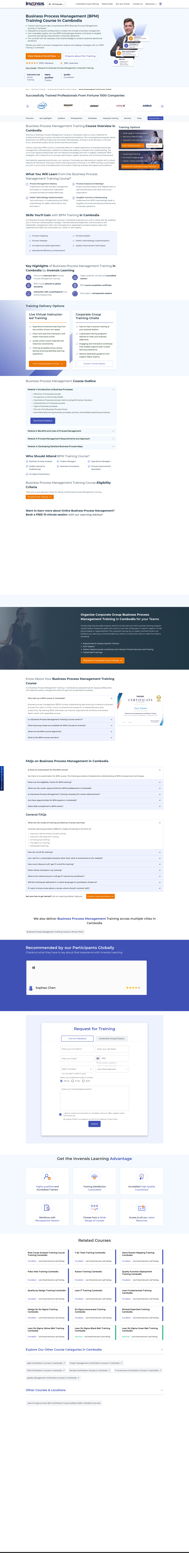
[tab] (77, 1039)
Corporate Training (110, 118)
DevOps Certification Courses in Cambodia (89, 1370)
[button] (43, 56)
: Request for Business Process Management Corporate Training (60, 68)
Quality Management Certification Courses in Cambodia (62, 89)
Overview (30, 118)
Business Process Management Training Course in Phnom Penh (55, 932)
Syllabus (61, 118)
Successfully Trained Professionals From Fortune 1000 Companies (75, 95)
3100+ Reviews (46, 63)
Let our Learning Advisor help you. (54, 896)
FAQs (139, 118)
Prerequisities (76, 118)
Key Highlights (45, 118)
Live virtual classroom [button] (106, 1069)
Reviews (127, 118)
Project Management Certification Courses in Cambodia (96, 1363)
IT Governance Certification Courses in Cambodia (138, 1370)
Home (27, 89)
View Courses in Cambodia (38, 89)
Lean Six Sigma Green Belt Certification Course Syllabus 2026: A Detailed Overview (64, 1403)
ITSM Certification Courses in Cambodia (46, 1370)
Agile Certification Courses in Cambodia (46, 1363)
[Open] (91, 1069)
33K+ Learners (71, 63)
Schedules (92, 118)
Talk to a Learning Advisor (1, 778)
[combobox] (77, 1069)
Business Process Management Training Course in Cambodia (95, 89)
